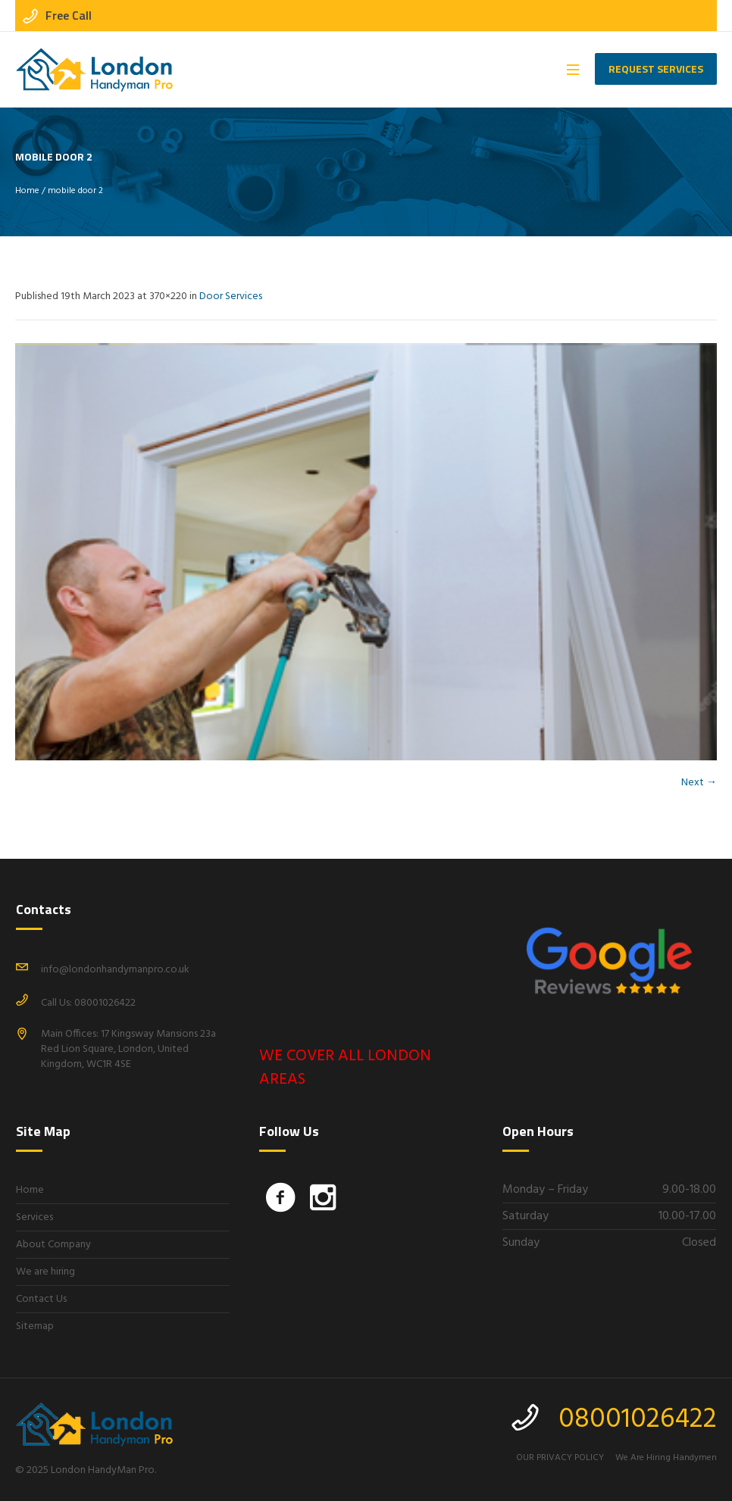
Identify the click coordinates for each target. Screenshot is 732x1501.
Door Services (230, 296)
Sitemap (35, 1326)
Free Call (68, 15)
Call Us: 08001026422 (88, 1003)
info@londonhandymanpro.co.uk (115, 969)
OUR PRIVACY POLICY (560, 1457)
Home (27, 190)
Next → (699, 782)
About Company (53, 1244)
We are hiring (45, 1272)
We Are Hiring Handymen (666, 1457)
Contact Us (41, 1299)
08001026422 (637, 1420)
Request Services (655, 68)
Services (34, 1217)
